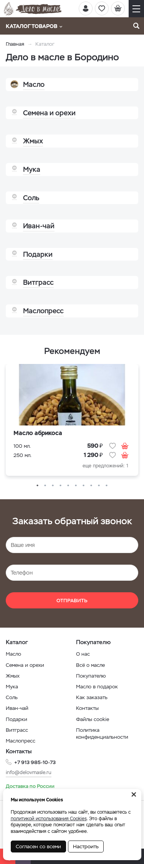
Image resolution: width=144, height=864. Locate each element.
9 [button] (99, 486)
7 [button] (84, 486)
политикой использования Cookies (49, 819)
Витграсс (17, 730)
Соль (12, 697)
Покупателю (91, 676)
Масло (13, 654)
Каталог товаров (34, 26)
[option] (72, 422)
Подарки (16, 719)
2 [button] (45, 486)
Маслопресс (20, 741)
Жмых (13, 676)
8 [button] (91, 486)
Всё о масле (90, 665)
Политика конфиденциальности (102, 733)
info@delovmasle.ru (28, 772)
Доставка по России (30, 786)
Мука (12, 686)
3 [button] (53, 486)
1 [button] (38, 486)
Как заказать (92, 697)
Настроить (86, 846)
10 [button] (107, 486)
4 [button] (61, 486)
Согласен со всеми (38, 846)
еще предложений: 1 (105, 466)
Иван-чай (17, 708)
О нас (83, 654)
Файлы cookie (92, 719)
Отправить (72, 600)
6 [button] (76, 486)
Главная (15, 44)
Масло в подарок (97, 686)
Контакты (87, 708)
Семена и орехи (25, 665)
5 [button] (68, 486)
